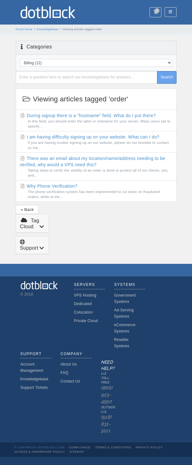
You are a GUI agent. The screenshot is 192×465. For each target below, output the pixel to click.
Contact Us (70, 381)
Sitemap (76, 451)
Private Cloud (86, 321)
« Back (27, 209)
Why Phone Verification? (96, 191)
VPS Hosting (85, 295)
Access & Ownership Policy (39, 451)
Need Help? (106, 397)
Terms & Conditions (113, 447)
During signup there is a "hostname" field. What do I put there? (96, 121)
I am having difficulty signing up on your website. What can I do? (96, 142)
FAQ (64, 373)
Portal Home (24, 29)
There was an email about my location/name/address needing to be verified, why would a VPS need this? (96, 167)
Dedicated (83, 304)
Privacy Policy (149, 447)
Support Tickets (34, 387)
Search (166, 77)
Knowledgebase (47, 29)
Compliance (80, 447)
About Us (69, 364)
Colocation (83, 312)
